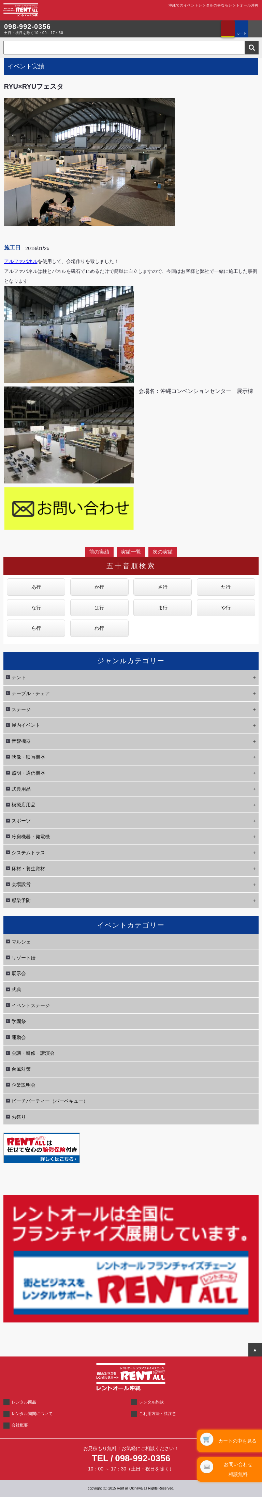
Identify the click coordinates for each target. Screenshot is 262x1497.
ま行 (163, 607)
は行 (99, 607)
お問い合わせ (228, 28)
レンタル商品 (24, 1402)
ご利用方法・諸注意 (157, 1413)
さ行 (163, 587)
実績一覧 (131, 552)
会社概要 (20, 1425)
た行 (226, 587)
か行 (99, 587)
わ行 (99, 628)
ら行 (36, 628)
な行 (36, 607)
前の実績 (99, 552)
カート (241, 33)
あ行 (36, 587)
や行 (226, 607)
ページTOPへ (255, 1349)
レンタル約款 (151, 1402)
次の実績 (162, 552)
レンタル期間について (32, 1413)
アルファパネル (21, 261)
